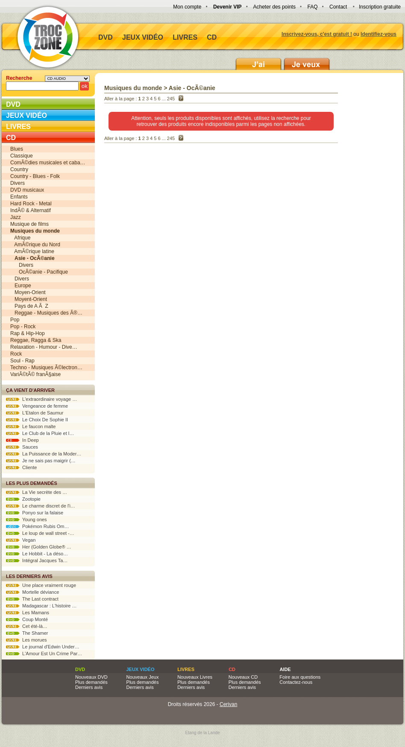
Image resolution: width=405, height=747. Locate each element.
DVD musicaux (27, 190)
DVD (105, 37)
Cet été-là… (26, 626)
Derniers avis (89, 687)
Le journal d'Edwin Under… (42, 646)
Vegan (20, 540)
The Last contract (32, 598)
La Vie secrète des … (36, 492)
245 (171, 98)
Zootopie (23, 499)
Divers (17, 183)
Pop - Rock (22, 327)
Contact (338, 7)
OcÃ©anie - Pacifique (39, 272)
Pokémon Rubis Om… (37, 526)
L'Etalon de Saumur (34, 412)
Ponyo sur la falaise (34, 512)
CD (212, 37)
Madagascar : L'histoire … (41, 605)
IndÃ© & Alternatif (30, 210)
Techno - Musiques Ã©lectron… (46, 368)
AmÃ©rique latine (32, 251)
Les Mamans (27, 612)
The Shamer (27, 633)
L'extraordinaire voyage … (41, 399)
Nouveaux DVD (91, 677)
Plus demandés (91, 682)
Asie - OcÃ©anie (192, 88)
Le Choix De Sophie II (37, 419)
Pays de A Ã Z (29, 306)
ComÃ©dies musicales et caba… (47, 163)
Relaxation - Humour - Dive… (43, 347)
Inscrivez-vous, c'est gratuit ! (317, 34)
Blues (16, 149)
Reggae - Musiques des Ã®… (46, 313)
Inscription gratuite (380, 7)
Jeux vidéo (142, 37)
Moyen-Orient (28, 292)
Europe (20, 286)
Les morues (26, 639)
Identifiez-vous (378, 34)
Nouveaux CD (243, 677)
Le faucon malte (31, 426)
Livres (185, 37)
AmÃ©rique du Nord (35, 245)
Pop (14, 320)
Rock (16, 354)
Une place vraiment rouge (41, 585)
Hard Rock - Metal (31, 204)
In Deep (22, 440)
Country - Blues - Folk (35, 176)
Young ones (26, 519)
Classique (21, 156)
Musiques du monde (133, 88)
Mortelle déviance (32, 592)
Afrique (20, 238)
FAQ (312, 7)
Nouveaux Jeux (142, 677)
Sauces (22, 446)
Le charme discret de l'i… (40, 505)
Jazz (15, 217)
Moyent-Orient (28, 299)
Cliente (21, 467)
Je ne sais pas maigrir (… (41, 460)
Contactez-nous (295, 682)
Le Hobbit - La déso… (37, 553)
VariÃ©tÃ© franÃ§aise (35, 374)
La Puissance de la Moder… (43, 453)
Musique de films (29, 224)
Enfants (19, 197)
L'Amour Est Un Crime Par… (44, 653)
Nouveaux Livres (194, 677)
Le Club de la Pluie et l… (40, 433)
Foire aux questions (299, 677)
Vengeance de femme (37, 406)
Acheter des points (274, 7)
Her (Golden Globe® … (38, 546)
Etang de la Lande (202, 732)
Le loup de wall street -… (40, 533)
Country (19, 169)
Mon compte (187, 7)
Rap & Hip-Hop (27, 333)
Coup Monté (27, 619)
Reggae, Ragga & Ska (35, 340)
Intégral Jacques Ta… (37, 560)
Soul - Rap (22, 361)
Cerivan (228, 704)
